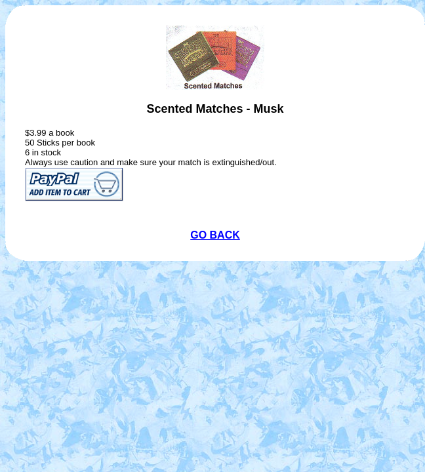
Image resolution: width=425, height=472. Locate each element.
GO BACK (215, 235)
